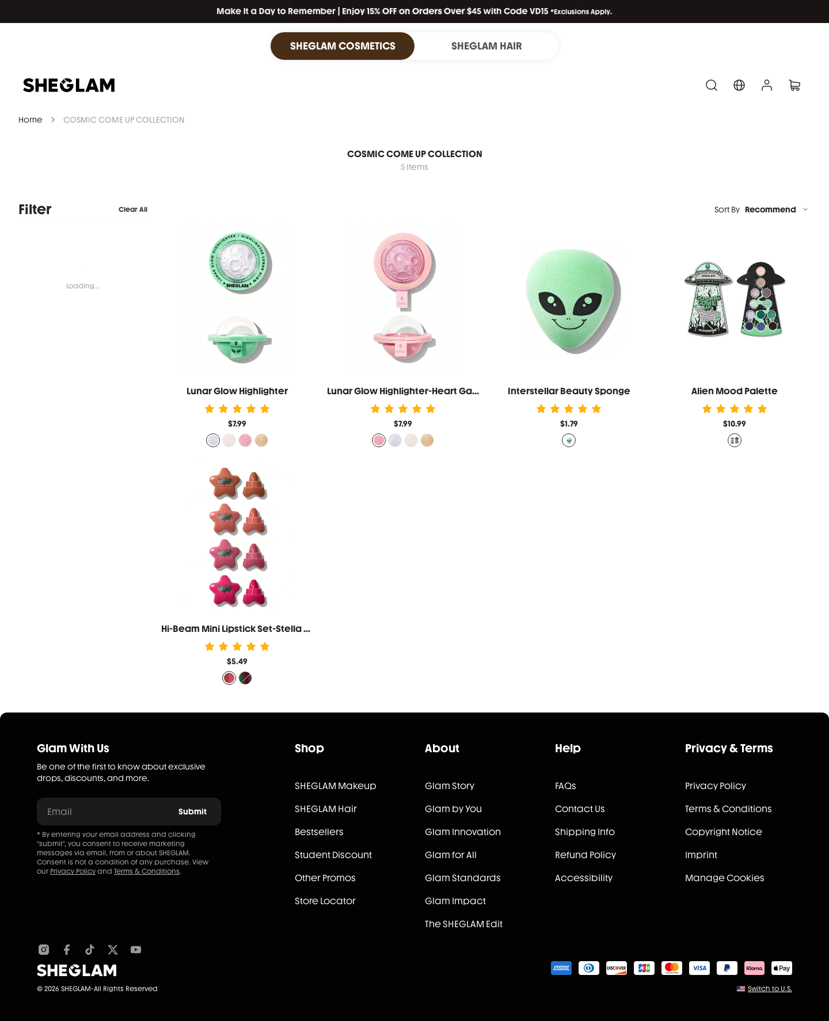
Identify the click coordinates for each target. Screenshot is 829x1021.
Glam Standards (463, 878)
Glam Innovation (463, 831)
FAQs (565, 785)
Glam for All (451, 854)
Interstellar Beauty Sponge (569, 391)
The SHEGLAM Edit (464, 924)
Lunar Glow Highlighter (237, 391)
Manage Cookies (725, 878)
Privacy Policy (73, 871)
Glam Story (449, 785)
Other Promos (325, 878)
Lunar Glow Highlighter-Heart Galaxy (408, 391)
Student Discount (333, 854)
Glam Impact (455, 901)
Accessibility (584, 878)
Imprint (701, 854)
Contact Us (580, 808)
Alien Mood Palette (734, 391)
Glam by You (453, 808)
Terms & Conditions (147, 871)
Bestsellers (319, 831)
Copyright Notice (723, 831)
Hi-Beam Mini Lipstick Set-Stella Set (239, 628)
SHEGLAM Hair (326, 808)
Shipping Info (585, 831)
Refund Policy (585, 854)
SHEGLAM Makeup (336, 785)
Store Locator (325, 901)
